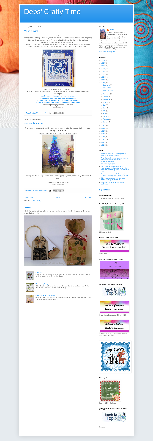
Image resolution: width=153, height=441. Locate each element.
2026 (103, 60)
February (106, 119)
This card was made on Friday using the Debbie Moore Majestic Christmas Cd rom (114, 174)
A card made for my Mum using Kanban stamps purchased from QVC (113, 154)
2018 (103, 83)
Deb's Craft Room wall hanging (45, 295)
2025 (103, 63)
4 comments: (43, 113)
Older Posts (87, 197)
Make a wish (31, 31)
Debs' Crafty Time (52, 12)
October (106, 97)
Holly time (39, 272)
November (106, 94)
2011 (103, 142)
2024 (103, 66)
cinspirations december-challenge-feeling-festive (58, 98)
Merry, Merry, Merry (42, 284)
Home (58, 197)
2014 (103, 134)
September (107, 99)
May (104, 111)
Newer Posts (29, 197)
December (106, 85)
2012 (103, 139)
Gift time (27, 207)
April (104, 113)
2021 (103, 74)
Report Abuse (104, 190)
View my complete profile (107, 52)
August (105, 102)
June (105, 108)
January (106, 122)
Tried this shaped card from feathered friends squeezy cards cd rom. (113, 179)
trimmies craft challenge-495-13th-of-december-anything (58, 100)
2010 (103, 145)
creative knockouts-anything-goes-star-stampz (58, 96)
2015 (103, 131)
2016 (103, 128)
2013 (103, 137)
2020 (103, 77)
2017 (103, 125)
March (105, 116)
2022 (103, 71)
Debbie (112, 30)
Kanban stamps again (108, 164)
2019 (103, 80)
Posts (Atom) (37, 200)
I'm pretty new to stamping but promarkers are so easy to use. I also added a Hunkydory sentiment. (114, 159)
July (104, 105)
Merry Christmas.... (35, 123)
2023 (103, 69)
